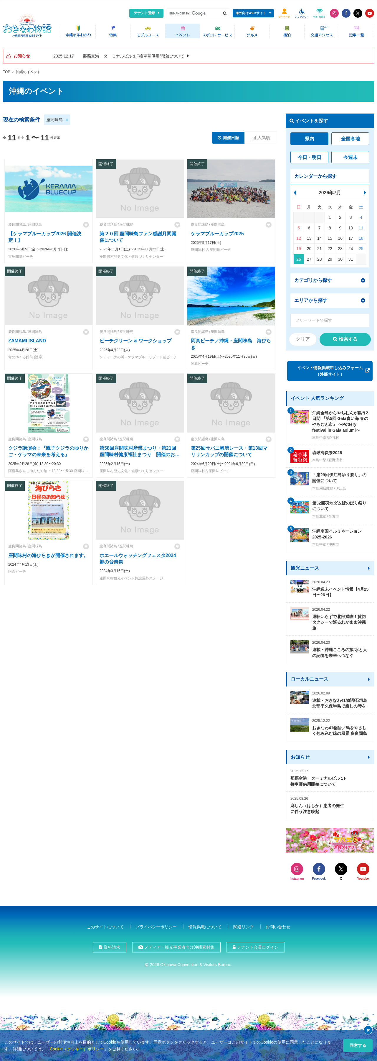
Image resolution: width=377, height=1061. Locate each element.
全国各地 (350, 137)
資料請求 (112, 945)
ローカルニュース (309, 677)
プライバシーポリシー (156, 925)
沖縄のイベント (28, 70)
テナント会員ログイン (257, 945)
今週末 (350, 155)
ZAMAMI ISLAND (27, 339)
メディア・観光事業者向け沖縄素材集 (179, 945)
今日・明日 (309, 155)
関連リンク (243, 925)
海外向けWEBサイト (251, 13)
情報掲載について (204, 925)
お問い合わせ (278, 925)
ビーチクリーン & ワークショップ (135, 339)
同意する (358, 1045)
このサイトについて (105, 925)
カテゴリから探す (313, 278)
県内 (309, 137)
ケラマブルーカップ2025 (217, 232)
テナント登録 (144, 13)
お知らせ (300, 755)
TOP (6, 70)
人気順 (263, 136)
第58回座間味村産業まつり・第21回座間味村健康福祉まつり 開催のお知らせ (140, 453)
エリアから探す (310, 299)
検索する (348, 337)
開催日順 (231, 136)
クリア (303, 337)
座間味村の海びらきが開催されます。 (48, 553)
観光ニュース (305, 566)
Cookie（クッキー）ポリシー (77, 1049)
